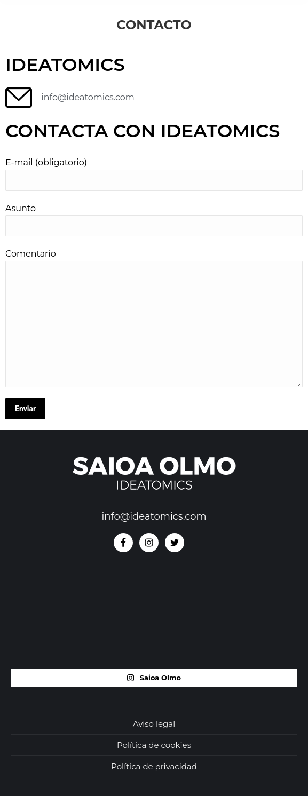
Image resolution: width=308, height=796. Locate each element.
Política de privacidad (154, 766)
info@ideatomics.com (153, 516)
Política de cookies (154, 745)
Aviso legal (154, 724)
